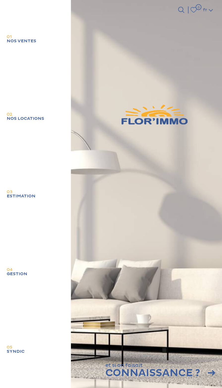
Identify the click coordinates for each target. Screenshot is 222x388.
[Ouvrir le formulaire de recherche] (181, 9)
